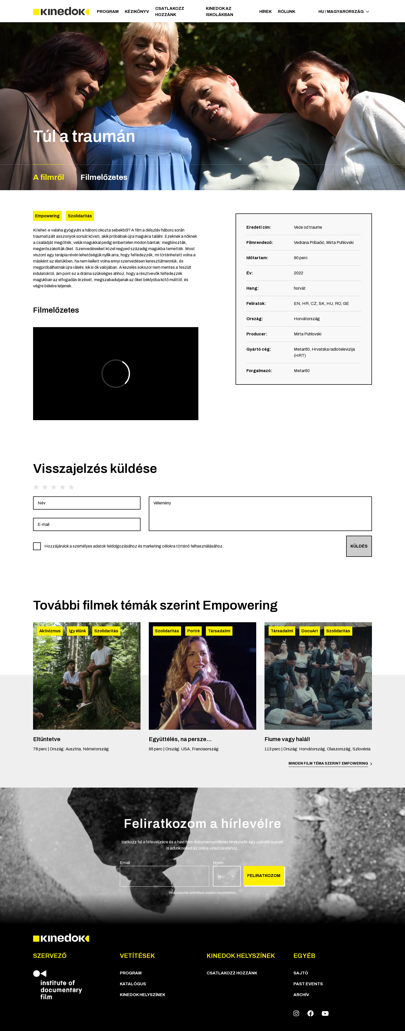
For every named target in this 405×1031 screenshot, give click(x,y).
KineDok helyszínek (142, 994)
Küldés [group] (359, 546)
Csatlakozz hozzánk (169, 11)
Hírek (265, 11)
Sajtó (300, 973)
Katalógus (133, 984)
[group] (87, 503)
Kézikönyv (137, 11)
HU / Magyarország (343, 11)
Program (108, 11)
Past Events (308, 984)
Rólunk (286, 11)
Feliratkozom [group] (263, 875)
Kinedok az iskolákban (219, 11)
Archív (301, 994)
